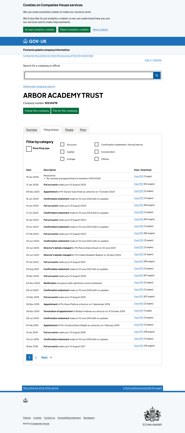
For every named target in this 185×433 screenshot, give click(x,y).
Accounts (68, 145)
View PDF (139, 176)
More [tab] (83, 129)
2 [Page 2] (36, 357)
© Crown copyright (152, 424)
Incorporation (105, 152)
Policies (27, 417)
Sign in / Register (153, 60)
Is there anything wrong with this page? (142, 388)
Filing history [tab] (51, 129)
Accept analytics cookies (39, 29)
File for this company (65, 110)
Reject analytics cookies (74, 29)
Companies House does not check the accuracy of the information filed (58, 55)
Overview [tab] (31, 129)
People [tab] (69, 129)
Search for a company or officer (41, 65)
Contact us (49, 417)
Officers (102, 159)
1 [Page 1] (29, 357)
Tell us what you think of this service (40, 388)
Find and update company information (46, 50)
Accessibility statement (69, 417)
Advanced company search (39, 86)
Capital (67, 152)
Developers (89, 417)
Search (157, 75)
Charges (67, 159)
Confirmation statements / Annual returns (119, 145)
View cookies (100, 29)
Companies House (40, 423)
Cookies (37, 417)
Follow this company (37, 110)
